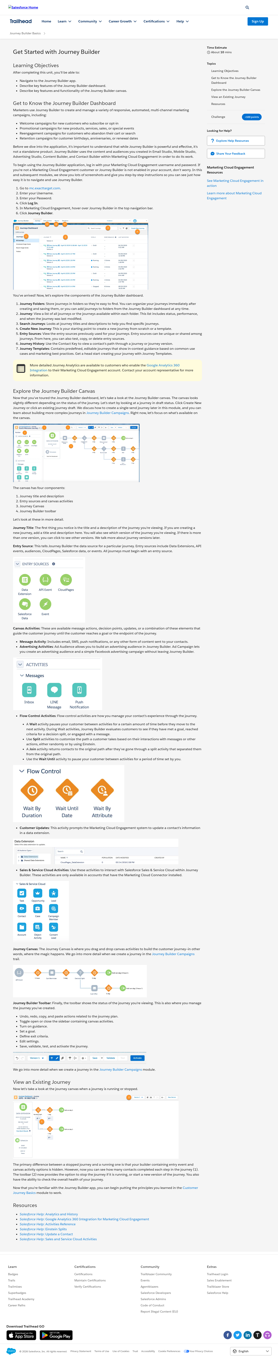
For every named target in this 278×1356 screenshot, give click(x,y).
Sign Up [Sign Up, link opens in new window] (258, 21)
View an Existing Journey (228, 97)
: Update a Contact (46, 1234)
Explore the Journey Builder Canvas (235, 90)
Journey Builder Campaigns (107, 413)
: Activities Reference (48, 1224)
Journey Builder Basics (25, 33)
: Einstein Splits (43, 1229)
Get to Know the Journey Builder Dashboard (233, 80)
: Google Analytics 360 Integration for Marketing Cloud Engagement (84, 1219)
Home (46, 21)
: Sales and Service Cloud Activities (58, 1239)
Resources (218, 104)
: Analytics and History (49, 1214)
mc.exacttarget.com (44, 188)
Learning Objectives (224, 71)
